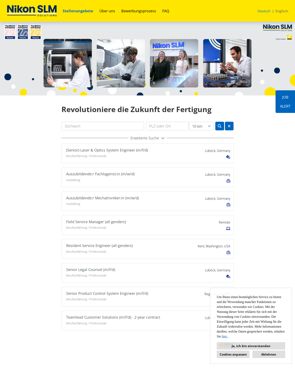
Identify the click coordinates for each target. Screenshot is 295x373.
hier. (224, 336)
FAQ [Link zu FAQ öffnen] (165, 10)
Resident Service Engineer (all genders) (99, 245)
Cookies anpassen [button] (233, 354)
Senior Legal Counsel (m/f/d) (90, 269)
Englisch (282, 11)
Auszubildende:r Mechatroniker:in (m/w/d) (102, 197)
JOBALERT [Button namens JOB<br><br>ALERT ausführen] (285, 102)
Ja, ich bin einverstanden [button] (251, 346)
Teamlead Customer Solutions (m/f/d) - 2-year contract (113, 317)
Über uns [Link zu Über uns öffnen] (107, 10)
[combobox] (201, 126)
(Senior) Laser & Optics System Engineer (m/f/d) (107, 150)
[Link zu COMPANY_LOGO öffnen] (32, 11)
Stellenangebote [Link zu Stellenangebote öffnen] (78, 10)
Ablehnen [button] (268, 354)
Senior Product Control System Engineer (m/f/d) (107, 293)
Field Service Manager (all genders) (96, 221)
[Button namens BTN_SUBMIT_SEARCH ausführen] (219, 126)
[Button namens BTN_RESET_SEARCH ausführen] (229, 126)
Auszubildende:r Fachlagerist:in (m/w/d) (100, 173)
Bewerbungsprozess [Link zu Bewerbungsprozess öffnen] (138, 10)
